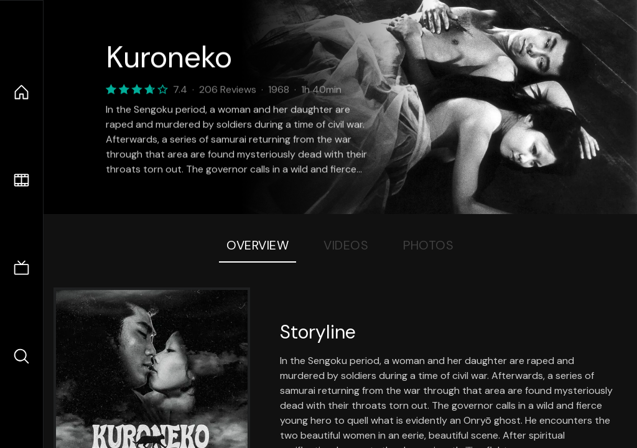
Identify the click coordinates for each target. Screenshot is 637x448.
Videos (345, 245)
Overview (257, 245)
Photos (428, 245)
